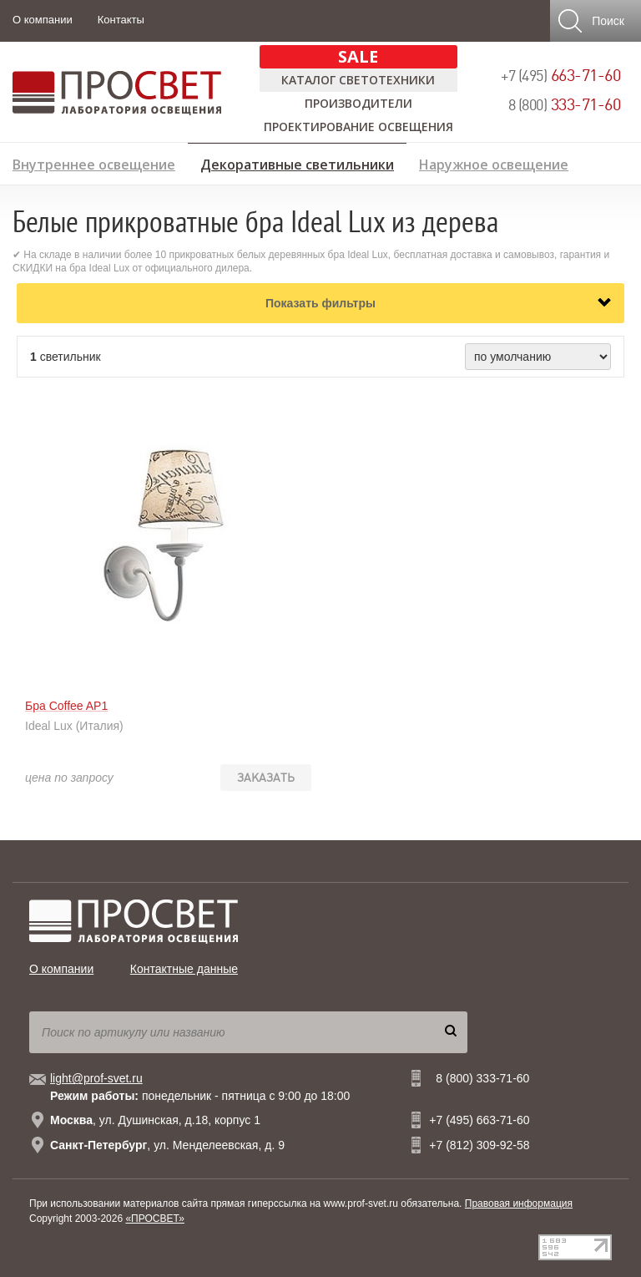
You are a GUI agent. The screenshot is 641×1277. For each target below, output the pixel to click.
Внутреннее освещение (94, 162)
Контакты (121, 19)
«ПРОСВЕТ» (154, 1218)
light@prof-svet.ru (96, 1078)
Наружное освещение (493, 162)
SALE (358, 56)
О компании (43, 19)
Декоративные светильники (297, 162)
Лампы (35, 189)
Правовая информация (519, 1203)
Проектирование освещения (358, 126)
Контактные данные (184, 968)
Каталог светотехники (358, 80)
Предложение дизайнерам (537, 189)
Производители (358, 103)
